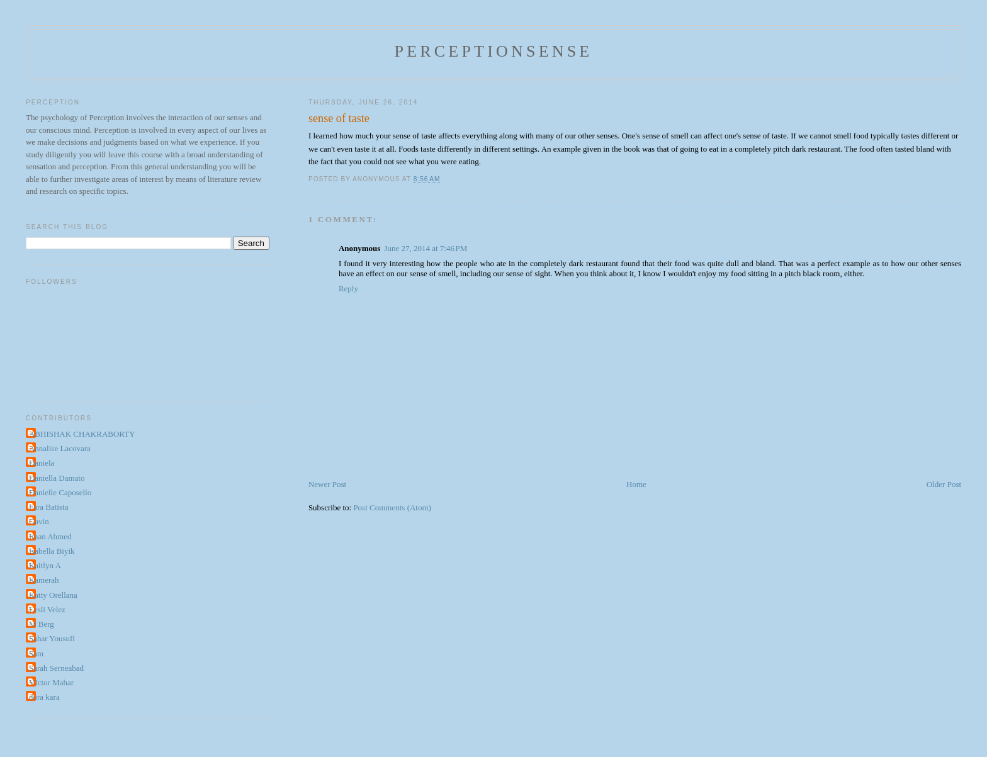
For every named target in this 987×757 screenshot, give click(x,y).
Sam (36, 653)
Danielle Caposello (60, 492)
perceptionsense (494, 51)
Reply (348, 288)
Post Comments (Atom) (392, 507)
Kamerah (44, 580)
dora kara (44, 697)
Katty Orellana (53, 595)
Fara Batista (48, 507)
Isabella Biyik (52, 551)
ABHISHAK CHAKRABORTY (82, 434)
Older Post (944, 484)
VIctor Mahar (51, 682)
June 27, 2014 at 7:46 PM (425, 248)
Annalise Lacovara (60, 448)
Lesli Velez (47, 609)
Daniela (41, 463)
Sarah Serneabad (56, 668)
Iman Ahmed (50, 536)
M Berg (41, 624)
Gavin (39, 521)
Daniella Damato (56, 478)
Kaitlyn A (45, 565)
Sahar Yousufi (52, 638)
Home (636, 484)
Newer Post (327, 484)
